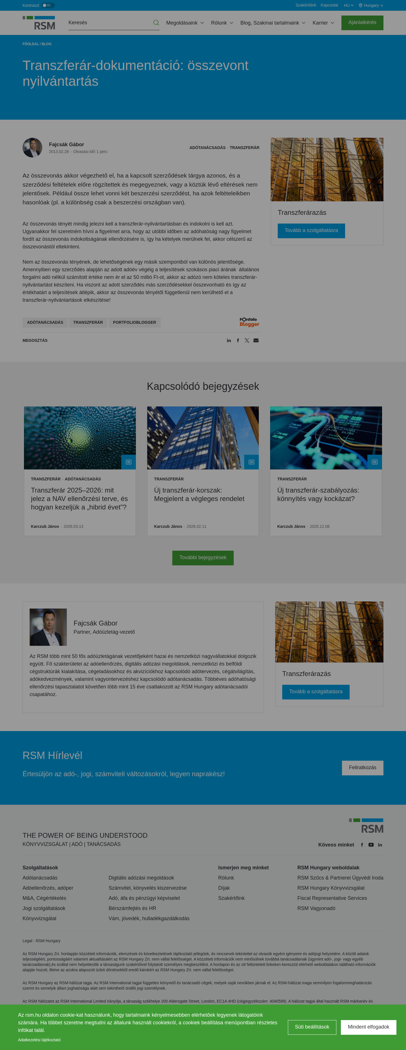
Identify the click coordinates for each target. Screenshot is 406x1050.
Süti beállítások (312, 1027)
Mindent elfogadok (368, 1027)
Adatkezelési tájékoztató (39, 1040)
